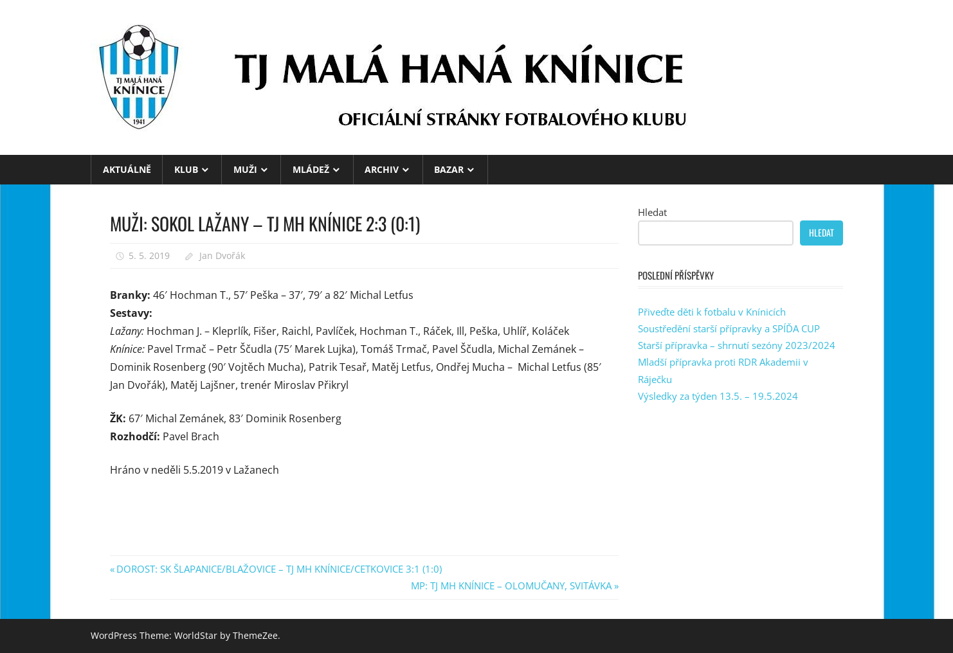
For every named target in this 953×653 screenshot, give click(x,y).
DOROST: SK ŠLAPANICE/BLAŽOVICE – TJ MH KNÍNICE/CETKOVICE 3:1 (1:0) (279, 568)
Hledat (652, 212)
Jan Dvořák (222, 255)
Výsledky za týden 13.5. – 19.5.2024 (718, 395)
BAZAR (449, 169)
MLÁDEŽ (311, 169)
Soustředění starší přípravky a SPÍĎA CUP (729, 328)
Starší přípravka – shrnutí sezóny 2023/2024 (736, 345)
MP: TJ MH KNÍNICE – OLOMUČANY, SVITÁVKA (511, 585)
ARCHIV (382, 169)
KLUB (186, 169)
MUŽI (245, 169)
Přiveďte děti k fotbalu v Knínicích (712, 311)
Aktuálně (127, 169)
